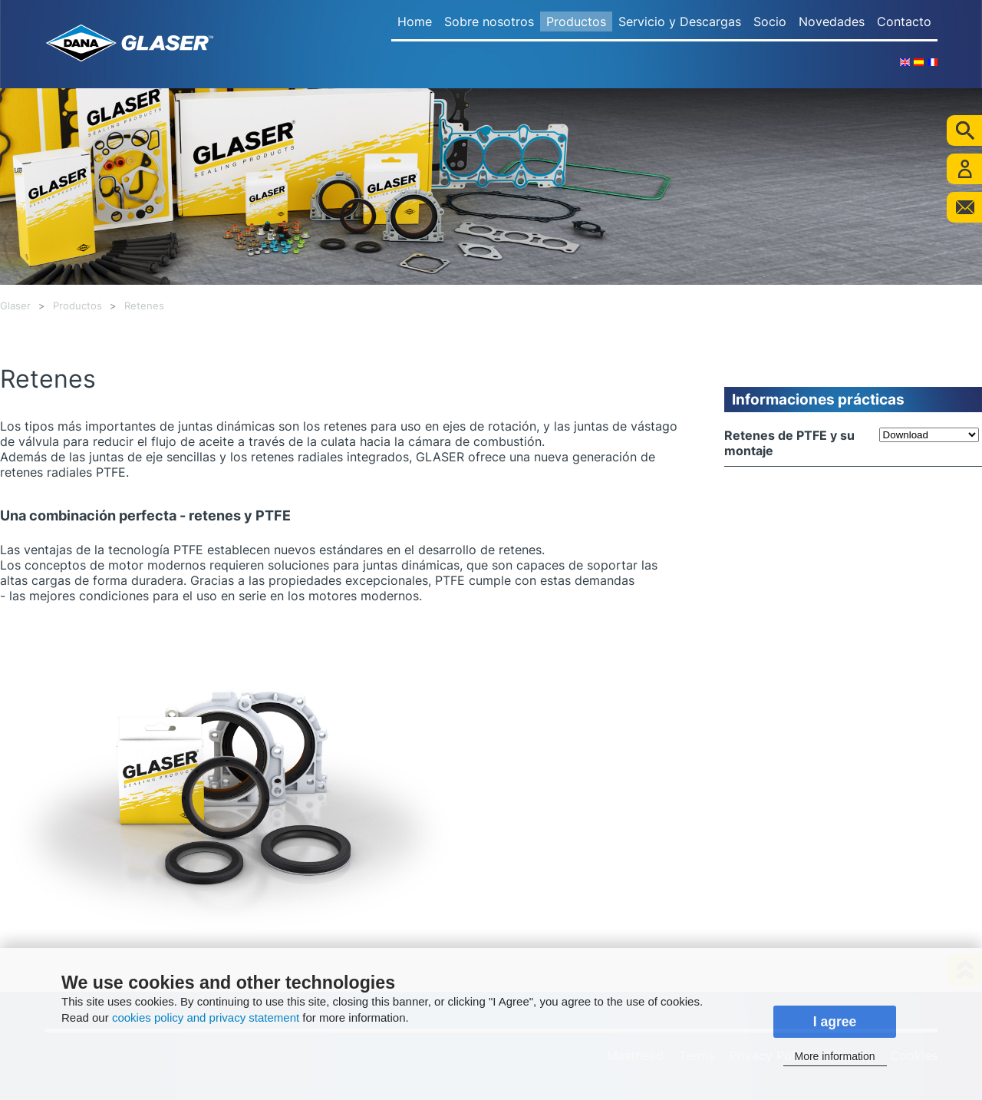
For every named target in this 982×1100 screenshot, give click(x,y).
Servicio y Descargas (679, 21)
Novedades (832, 21)
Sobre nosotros (489, 21)
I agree (835, 1021)
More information (834, 1056)
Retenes (144, 306)
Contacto (904, 21)
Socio (769, 21)
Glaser (15, 306)
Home (414, 21)
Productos (576, 21)
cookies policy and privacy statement (205, 1017)
